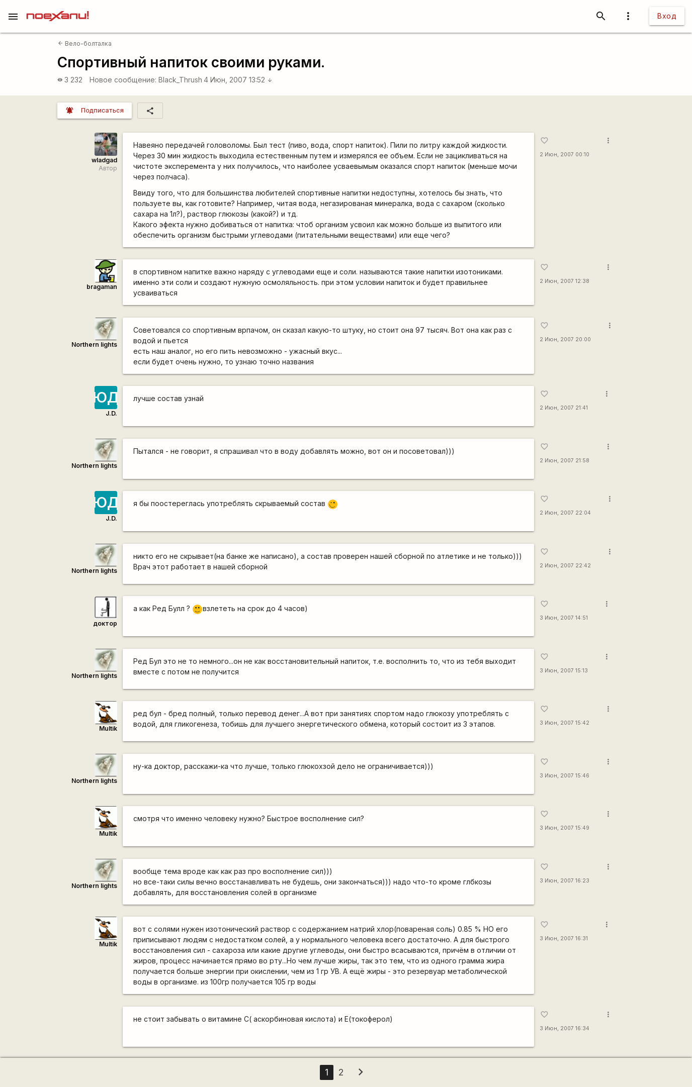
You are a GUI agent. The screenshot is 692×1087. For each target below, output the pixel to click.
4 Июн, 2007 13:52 (238, 79)
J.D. (111, 413)
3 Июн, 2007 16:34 (564, 1028)
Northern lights (94, 344)
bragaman (101, 286)
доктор (105, 623)
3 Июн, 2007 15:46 (564, 775)
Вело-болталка (84, 43)
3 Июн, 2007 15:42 (564, 723)
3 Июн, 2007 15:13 (564, 670)
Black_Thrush (180, 79)
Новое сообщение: (123, 79)
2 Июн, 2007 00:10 (564, 154)
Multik (108, 728)
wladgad (104, 160)
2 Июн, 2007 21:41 (564, 408)
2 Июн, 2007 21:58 (564, 460)
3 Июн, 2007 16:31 (564, 938)
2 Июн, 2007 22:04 (565, 513)
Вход (666, 16)
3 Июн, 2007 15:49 (564, 828)
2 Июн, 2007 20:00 (565, 339)
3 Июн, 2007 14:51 (564, 618)
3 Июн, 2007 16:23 (564, 880)
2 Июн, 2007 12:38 (564, 281)
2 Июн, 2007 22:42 (565, 565)
